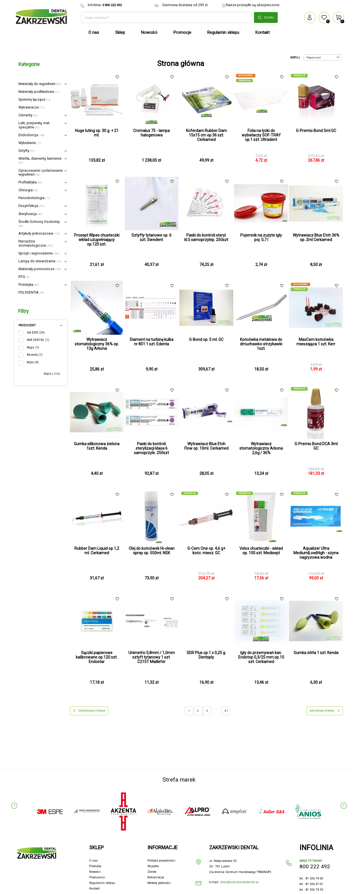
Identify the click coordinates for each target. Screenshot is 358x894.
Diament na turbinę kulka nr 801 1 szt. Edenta (151, 341)
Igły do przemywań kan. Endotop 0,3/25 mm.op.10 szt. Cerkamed (261, 657)
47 (227, 710)
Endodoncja (31, 135)
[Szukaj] (166, 17)
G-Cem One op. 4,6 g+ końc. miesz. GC (206, 550)
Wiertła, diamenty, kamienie (40, 160)
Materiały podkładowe (39, 91)
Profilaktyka (30, 182)
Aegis (33, 347)
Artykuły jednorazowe (39, 233)
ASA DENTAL (38, 340)
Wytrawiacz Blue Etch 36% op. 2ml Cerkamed (316, 237)
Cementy (28, 115)
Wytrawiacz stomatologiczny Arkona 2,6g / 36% (261, 448)
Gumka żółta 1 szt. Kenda (316, 652)
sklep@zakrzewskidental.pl (239, 882)
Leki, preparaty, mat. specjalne (34, 125)
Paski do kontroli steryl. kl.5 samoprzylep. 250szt (206, 237)
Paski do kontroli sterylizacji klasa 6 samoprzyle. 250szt (151, 448)
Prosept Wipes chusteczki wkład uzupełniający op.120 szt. (96, 239)
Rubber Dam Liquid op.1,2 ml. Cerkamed (96, 550)
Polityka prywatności (161, 860)
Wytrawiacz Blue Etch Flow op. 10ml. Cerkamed (206, 446)
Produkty (95, 866)
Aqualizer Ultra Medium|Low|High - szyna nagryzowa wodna (315, 553)
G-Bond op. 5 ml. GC (206, 339)
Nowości (95, 872)
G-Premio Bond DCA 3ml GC (316, 446)
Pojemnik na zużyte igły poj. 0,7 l (261, 237)
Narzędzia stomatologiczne (35, 243)
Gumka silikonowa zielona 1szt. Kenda (96, 446)
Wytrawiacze (31, 107)
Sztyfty (26, 150)
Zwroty (151, 872)
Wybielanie (29, 143)
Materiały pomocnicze (39, 269)
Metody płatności (159, 883)
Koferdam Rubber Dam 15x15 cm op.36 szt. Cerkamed (206, 135)
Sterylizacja (30, 214)
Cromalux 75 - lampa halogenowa (151, 132)
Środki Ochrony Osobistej (39, 223)
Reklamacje (155, 877)
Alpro (33, 362)
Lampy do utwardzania (39, 261)
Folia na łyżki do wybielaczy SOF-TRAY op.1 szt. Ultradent (261, 135)
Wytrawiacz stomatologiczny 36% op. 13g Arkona (97, 344)
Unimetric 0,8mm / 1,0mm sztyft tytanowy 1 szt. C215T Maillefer (151, 657)
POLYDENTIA (31, 292)
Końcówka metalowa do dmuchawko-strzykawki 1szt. (261, 344)
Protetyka (28, 284)
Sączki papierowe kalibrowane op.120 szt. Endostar (96, 657)
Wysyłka (153, 866)
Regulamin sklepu (102, 883)
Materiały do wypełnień (39, 84)
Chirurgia (28, 190)
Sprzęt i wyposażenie (39, 253)
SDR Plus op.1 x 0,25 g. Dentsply (206, 654)
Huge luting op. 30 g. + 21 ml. (97, 132)
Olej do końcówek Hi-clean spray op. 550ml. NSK (152, 550)
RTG (23, 277)
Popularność (323, 57)
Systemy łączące (34, 99)
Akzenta (35, 355)
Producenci (97, 877)
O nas (93, 860)
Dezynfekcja (31, 206)
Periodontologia (34, 198)
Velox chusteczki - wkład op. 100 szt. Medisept (261, 550)
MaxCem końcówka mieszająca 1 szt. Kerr (315, 341)
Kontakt (94, 888)
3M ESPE (36, 332)
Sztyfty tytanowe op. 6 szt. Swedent (151, 237)
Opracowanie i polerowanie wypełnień (40, 172)
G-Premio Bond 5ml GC (316, 130)
